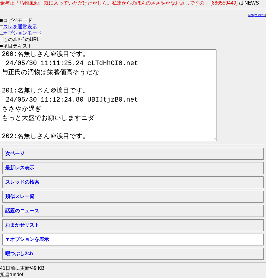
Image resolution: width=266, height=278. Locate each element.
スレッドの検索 (22, 182)
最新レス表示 (19, 167)
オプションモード (22, 33)
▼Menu (259, 15)
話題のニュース (22, 210)
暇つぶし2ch (19, 253)
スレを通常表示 (20, 26)
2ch (251, 15)
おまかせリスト (22, 225)
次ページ (15, 153)
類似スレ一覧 (19, 196)
